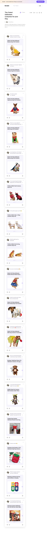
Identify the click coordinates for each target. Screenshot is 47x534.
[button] (14, 56)
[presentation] (22, 50)
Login (40, 5)
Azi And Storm (10, 22)
